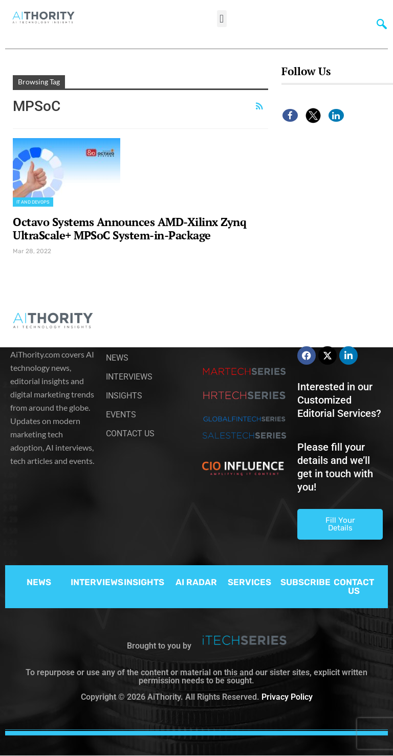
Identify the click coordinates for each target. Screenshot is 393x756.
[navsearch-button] (379, 23)
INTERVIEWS (97, 582)
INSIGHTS (144, 582)
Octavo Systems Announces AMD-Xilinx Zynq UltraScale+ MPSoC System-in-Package (129, 228)
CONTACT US (354, 586)
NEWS (39, 582)
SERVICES (249, 582)
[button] (222, 18)
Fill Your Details (340, 524)
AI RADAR (196, 582)
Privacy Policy (287, 697)
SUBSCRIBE (305, 582)
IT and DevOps (33, 202)
